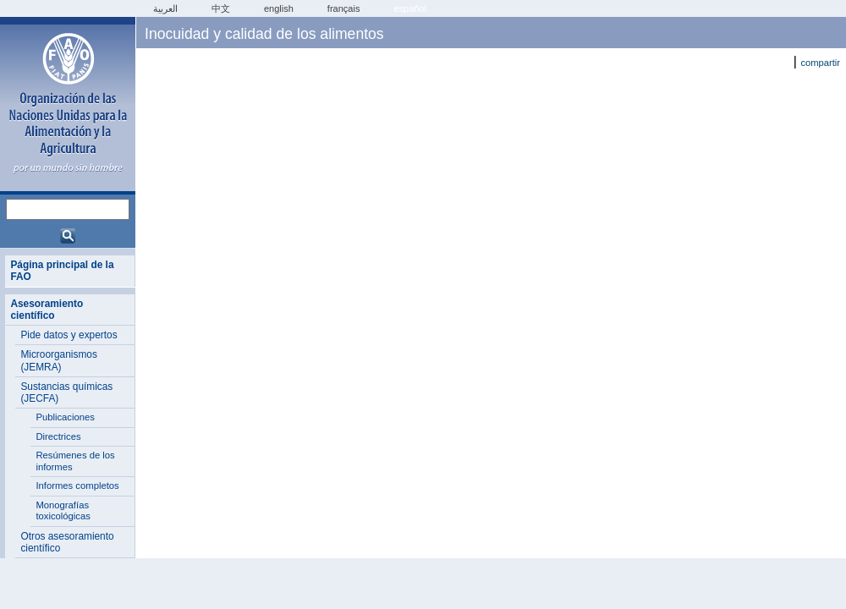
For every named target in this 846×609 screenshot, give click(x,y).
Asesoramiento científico (46, 309)
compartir (820, 63)
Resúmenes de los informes (75, 461)
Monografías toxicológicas (63, 511)
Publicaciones (65, 417)
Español (409, 8)
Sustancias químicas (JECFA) (66, 392)
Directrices (58, 436)
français (343, 8)
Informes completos (77, 485)
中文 (221, 8)
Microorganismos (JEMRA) (58, 360)
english (279, 8)
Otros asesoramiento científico (66, 542)
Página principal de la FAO (61, 271)
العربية (165, 8)
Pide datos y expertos (68, 335)
